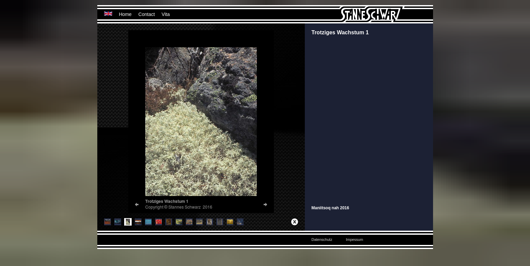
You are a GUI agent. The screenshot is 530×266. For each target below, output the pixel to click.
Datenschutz (322, 239)
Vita (166, 14)
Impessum (354, 239)
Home (125, 14)
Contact (146, 14)
